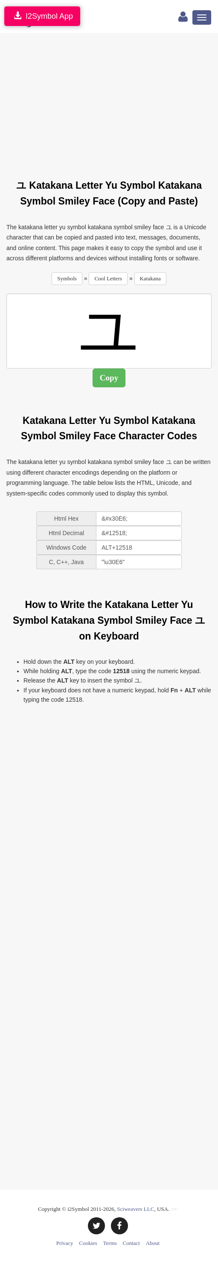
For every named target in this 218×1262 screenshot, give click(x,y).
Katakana (150, 278)
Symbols (67, 278)
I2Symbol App (42, 16)
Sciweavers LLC (135, 1209)
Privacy (64, 1243)
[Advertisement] (112, 101)
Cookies (88, 1243)
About (153, 1243)
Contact (131, 1243)
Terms (110, 1243)
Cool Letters (108, 278)
